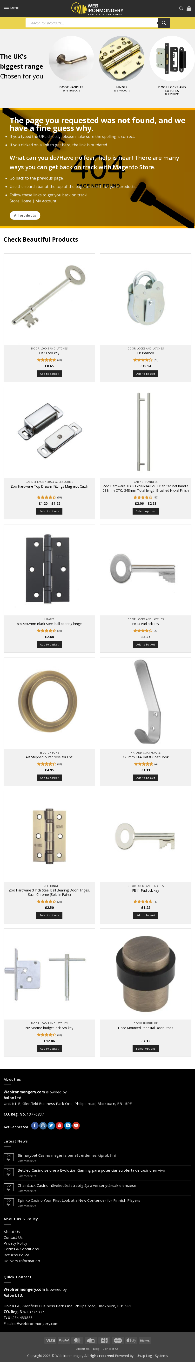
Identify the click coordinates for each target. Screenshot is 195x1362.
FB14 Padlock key (145, 624)
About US (83, 1348)
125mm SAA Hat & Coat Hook (146, 757)
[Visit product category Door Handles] (71, 66)
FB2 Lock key (49, 353)
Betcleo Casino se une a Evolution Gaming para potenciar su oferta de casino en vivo (91, 1170)
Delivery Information (22, 1260)
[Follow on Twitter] (51, 1126)
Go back (17, 178)
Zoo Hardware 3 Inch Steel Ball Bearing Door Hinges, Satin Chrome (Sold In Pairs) (49, 892)
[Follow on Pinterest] (59, 1126)
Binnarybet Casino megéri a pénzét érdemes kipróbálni (67, 1155)
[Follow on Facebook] (35, 1126)
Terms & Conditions (21, 1248)
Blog (96, 1348)
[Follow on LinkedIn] (68, 1126)
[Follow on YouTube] (76, 1126)
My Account (45, 201)
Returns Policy (16, 1254)
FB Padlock (145, 353)
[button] (12, 8)
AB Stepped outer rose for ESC (49, 757)
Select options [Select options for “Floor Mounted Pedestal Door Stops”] (145, 1048)
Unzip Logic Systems (152, 1355)
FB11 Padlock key (145, 890)
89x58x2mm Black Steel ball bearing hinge (49, 624)
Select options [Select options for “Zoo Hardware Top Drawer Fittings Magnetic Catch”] (49, 511)
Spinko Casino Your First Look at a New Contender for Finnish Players (79, 1200)
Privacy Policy (15, 1243)
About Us (12, 1231)
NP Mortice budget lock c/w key (49, 1028)
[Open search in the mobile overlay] (181, 8)
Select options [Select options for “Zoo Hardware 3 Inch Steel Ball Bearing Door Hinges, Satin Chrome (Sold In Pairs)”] (49, 915)
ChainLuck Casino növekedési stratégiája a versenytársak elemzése (77, 1185)
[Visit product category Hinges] (122, 66)
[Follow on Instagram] (43, 1126)
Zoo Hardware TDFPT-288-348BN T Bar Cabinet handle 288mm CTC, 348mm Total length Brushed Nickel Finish (146, 488)
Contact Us (13, 1237)
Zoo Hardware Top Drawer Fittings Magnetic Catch (49, 486)
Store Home (20, 201)
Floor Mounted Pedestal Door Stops (145, 1028)
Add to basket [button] (49, 373)
